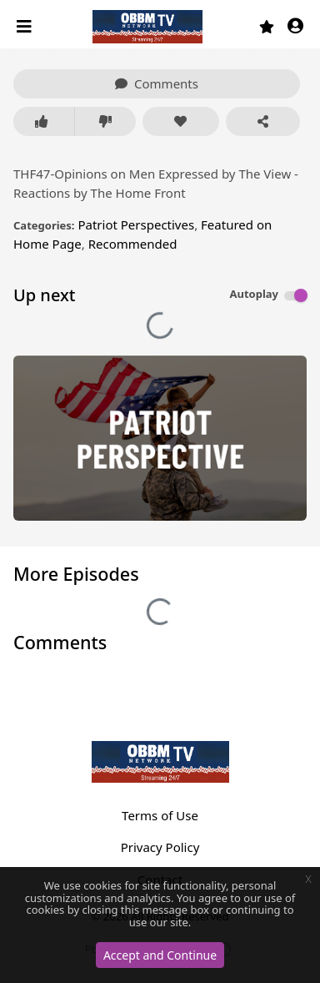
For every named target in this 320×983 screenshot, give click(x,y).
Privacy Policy (160, 847)
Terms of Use (160, 815)
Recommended (133, 243)
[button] (295, 27)
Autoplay (253, 293)
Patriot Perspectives (136, 224)
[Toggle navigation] (26, 26)
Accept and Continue (160, 955)
